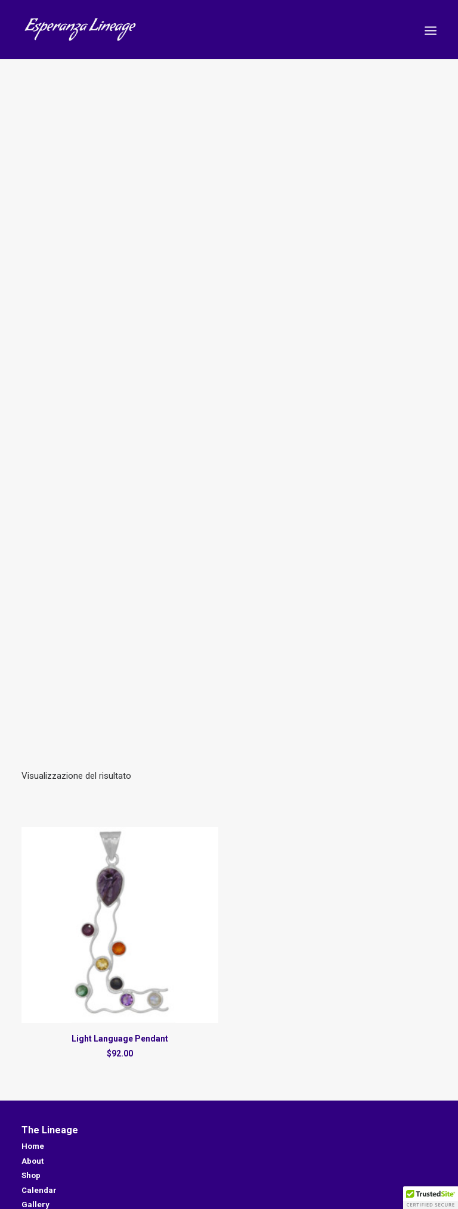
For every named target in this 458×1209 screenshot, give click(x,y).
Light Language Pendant (120, 1031)
